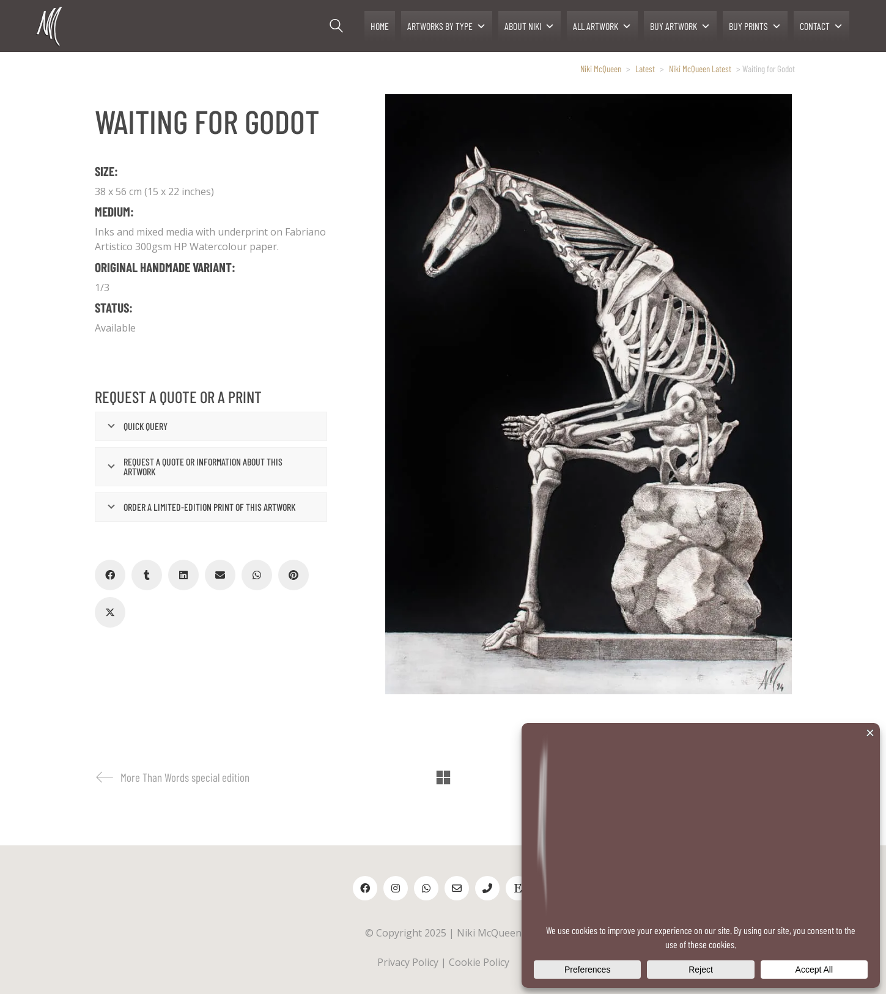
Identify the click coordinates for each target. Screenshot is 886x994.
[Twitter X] (110, 612)
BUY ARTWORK (680, 26)
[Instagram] (395, 888)
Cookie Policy (479, 962)
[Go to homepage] (50, 26)
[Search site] (336, 27)
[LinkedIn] (183, 575)
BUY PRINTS (755, 26)
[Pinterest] (293, 575)
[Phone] (487, 888)
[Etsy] (518, 888)
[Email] (220, 575)
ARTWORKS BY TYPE (446, 26)
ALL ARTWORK (602, 26)
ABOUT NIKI (529, 26)
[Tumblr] (146, 575)
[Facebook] (110, 575)
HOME (380, 26)
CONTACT (821, 26)
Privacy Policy (407, 962)
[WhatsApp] (257, 575)
